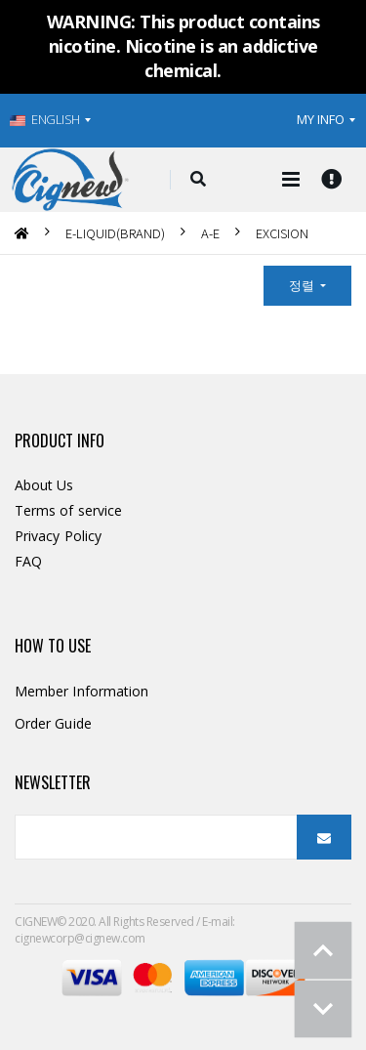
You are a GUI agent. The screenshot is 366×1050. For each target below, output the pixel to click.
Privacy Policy (58, 535)
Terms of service (68, 510)
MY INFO (321, 119)
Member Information (81, 691)
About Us (44, 485)
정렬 (303, 285)
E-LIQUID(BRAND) (115, 233)
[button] (197, 179)
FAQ (28, 561)
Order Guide (53, 723)
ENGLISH (45, 119)
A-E (210, 233)
